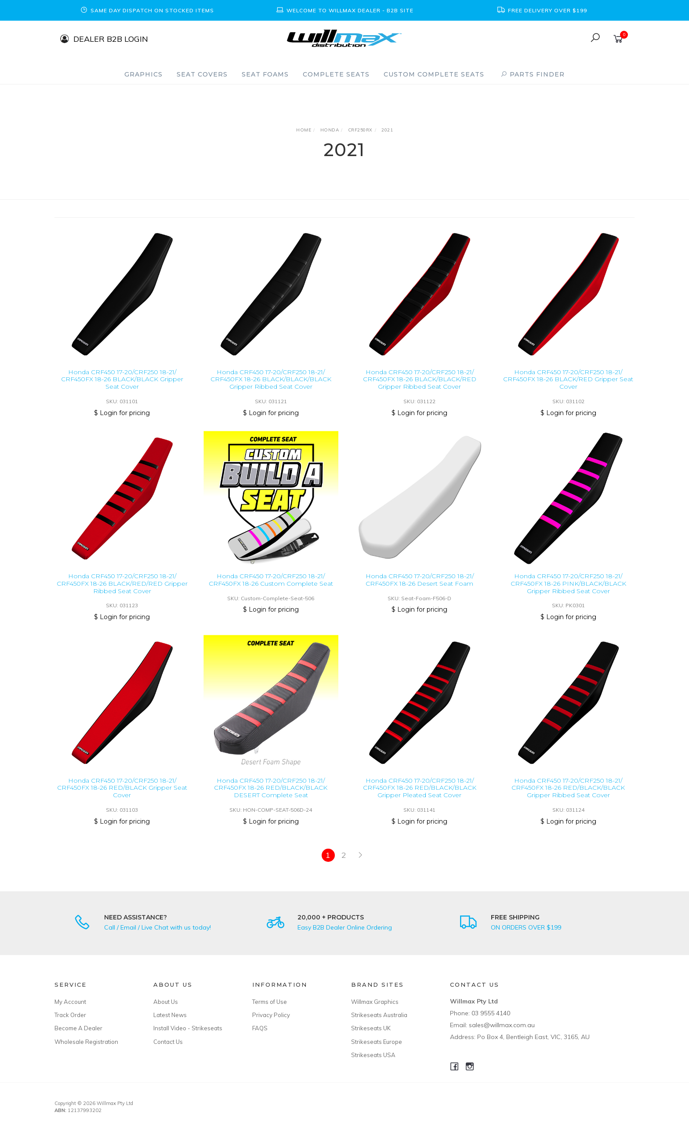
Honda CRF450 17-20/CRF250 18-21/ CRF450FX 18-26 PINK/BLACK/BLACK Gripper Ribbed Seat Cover (568, 591)
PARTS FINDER (532, 74)
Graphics (143, 74)
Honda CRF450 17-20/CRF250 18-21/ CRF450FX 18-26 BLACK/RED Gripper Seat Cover (568, 379)
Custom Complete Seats (434, 74)
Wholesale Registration (86, 1041)
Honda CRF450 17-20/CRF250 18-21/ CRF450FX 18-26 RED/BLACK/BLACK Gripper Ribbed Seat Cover (568, 795)
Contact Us (168, 1041)
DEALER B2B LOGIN (110, 38)
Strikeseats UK (371, 1028)
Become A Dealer (78, 1028)
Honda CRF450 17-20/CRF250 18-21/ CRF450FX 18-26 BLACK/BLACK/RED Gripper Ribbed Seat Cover (419, 379)
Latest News (170, 1014)
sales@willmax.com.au (502, 1025)
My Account (70, 1001)
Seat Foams (265, 74)
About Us (165, 1001)
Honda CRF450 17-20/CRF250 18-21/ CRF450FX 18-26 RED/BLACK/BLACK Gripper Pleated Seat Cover (419, 795)
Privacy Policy (271, 1014)
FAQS (260, 1028)
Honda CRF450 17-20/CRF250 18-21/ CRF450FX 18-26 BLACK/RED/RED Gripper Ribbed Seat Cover (122, 591)
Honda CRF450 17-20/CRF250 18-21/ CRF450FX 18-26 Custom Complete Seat (271, 587)
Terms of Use (269, 1001)
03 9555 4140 (490, 1013)
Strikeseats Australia (379, 1014)
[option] (147, 10)
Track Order (70, 1014)
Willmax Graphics (375, 1001)
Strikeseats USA (373, 1054)
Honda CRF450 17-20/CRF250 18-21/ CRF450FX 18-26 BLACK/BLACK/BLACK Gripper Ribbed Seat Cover (270, 379)
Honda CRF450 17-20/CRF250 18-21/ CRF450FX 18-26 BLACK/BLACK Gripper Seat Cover (122, 379)
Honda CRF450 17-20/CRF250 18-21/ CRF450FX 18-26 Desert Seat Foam (420, 587)
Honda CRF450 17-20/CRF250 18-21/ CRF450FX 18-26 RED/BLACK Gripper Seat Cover (122, 795)
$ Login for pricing (122, 413)
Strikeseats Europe (376, 1041)
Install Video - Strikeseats (187, 1028)
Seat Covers (202, 74)
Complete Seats (336, 74)
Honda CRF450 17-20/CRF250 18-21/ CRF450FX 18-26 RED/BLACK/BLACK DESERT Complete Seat (270, 795)
